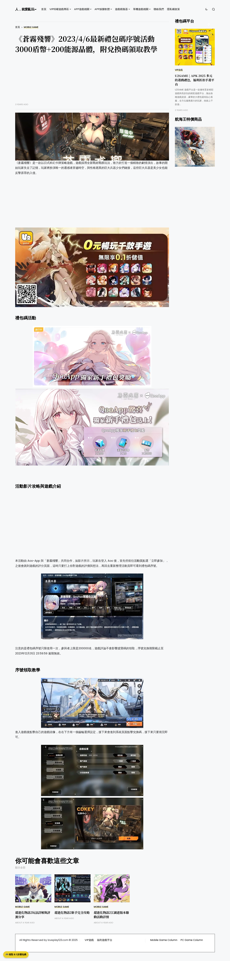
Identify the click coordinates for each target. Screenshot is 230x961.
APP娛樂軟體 (102, 9)
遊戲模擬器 (121, 9)
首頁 (43, 9)
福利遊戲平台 (104, 940)
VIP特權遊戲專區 (59, 9)
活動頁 (138, 561)
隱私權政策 (173, 9)
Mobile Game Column (163, 940)
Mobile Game (31, 27)
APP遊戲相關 (81, 9)
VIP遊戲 (179, 69)
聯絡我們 (159, 9)
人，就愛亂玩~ (25, 9)
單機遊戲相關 (140, 9)
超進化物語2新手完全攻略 (72, 912)
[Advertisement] (92, 80)
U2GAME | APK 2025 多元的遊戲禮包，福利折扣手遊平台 (194, 79)
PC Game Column (191, 940)
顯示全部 (20, 867)
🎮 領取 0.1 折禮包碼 (16, 954)
